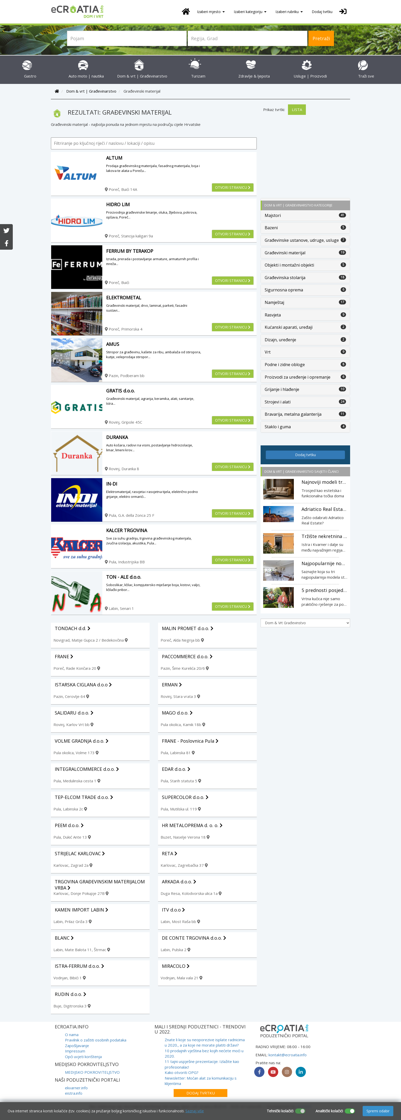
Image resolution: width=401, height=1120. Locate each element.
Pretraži (321, 38)
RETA (169, 853)
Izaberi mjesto (211, 11)
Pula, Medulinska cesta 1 (76, 780)
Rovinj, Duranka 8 (122, 468)
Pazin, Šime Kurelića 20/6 (185, 668)
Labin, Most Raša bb (180, 921)
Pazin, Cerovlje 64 (71, 696)
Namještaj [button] (274, 302)
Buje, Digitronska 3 (72, 1005)
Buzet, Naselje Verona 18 (185, 837)
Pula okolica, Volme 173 (75, 752)
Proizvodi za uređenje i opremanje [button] (297, 377)
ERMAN (172, 685)
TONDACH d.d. (72, 628)
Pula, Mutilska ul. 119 (181, 808)
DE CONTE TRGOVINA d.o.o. (194, 938)
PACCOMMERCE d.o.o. (187, 656)
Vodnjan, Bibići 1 (69, 977)
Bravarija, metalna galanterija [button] (293, 414)
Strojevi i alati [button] (278, 402)
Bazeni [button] (271, 227)
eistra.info (73, 1093)
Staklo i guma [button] (278, 427)
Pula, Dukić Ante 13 (72, 837)
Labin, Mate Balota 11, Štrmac (81, 949)
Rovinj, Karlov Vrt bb (73, 724)
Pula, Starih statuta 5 (181, 780)
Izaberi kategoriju (250, 11)
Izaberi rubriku (289, 11)
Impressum (75, 1050)
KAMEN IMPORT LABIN (81, 910)
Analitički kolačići (329, 1110)
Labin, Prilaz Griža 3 (72, 921)
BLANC (64, 938)
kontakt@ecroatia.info (288, 1054)
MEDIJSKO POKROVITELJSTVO (92, 1072)
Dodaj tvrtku (322, 11)
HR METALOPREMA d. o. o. (192, 825)
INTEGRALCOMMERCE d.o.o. (87, 769)
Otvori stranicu (232, 187)
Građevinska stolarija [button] (285, 277)
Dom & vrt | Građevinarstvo (91, 91)
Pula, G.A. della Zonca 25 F (129, 515)
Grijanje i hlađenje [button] (282, 389)
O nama (72, 1034)
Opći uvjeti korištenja (83, 1056)
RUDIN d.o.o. (70, 994)
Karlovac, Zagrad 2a (72, 865)
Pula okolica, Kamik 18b (183, 724)
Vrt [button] (268, 352)
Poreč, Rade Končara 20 (76, 668)
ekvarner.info (76, 1087)
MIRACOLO (176, 966)
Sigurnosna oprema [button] (284, 290)
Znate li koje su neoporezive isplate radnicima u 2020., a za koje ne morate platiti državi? (205, 1042)
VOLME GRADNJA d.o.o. (81, 741)
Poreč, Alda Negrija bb (182, 640)
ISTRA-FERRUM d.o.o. (79, 966)
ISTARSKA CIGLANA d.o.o (83, 685)
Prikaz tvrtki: (274, 109)
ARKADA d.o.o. (179, 882)
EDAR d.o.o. (176, 769)
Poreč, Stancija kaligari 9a (129, 235)
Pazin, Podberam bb (124, 375)
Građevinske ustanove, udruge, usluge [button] (302, 240)
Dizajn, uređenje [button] (280, 340)
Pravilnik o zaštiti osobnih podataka (95, 1039)
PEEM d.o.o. (69, 825)
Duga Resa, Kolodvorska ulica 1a (191, 893)
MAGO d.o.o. (177, 713)
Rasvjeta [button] (273, 315)
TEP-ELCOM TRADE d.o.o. (84, 797)
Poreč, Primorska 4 (123, 329)
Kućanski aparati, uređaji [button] (289, 327)
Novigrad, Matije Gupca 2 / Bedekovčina (90, 640)
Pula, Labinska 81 (178, 752)
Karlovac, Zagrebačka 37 (184, 865)
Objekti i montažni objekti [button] (289, 265)
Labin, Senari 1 (119, 608)
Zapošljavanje (77, 1045)
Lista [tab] (297, 109)
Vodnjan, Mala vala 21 (181, 977)
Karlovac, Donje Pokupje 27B (80, 893)
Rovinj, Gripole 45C (123, 422)
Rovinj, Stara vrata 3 (180, 696)
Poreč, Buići (117, 282)
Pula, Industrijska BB (125, 561)
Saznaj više (194, 1110)
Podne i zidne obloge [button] (285, 364)
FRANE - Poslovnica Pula (190, 741)
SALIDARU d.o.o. (74, 713)
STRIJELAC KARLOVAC (80, 853)
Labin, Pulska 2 (175, 949)
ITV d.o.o (173, 910)
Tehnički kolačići (280, 1110)
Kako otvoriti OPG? (181, 1072)
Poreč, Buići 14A (121, 189)
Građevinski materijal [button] (285, 253)
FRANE (64, 656)
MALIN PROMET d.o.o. (187, 628)
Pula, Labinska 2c (70, 808)
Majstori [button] (273, 215)
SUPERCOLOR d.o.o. (185, 797)
